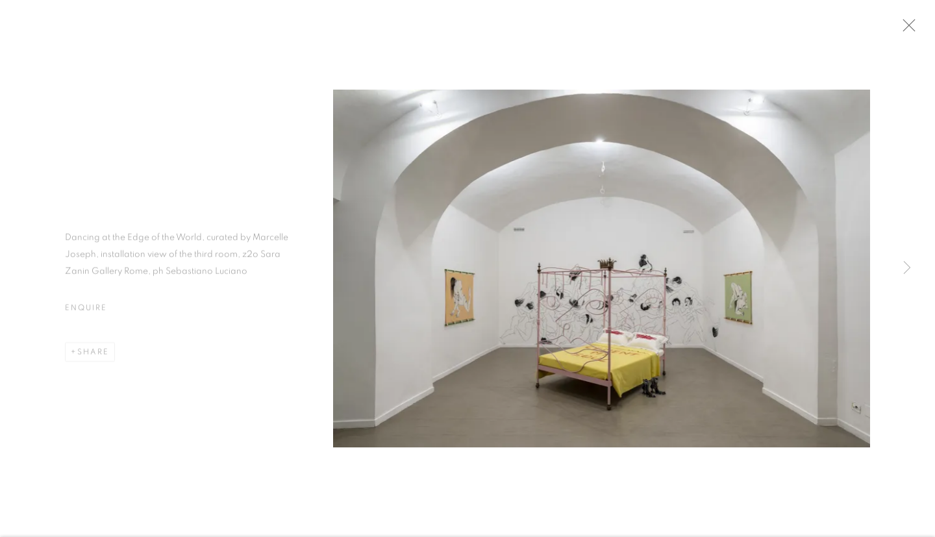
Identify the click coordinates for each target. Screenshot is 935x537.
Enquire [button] (85, 311)
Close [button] (913, 29)
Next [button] (907, 268)
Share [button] (93, 355)
